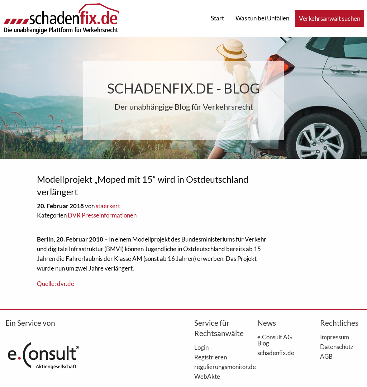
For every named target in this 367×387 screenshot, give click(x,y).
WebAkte (207, 376)
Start (217, 18)
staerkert (108, 206)
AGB (326, 356)
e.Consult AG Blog (274, 340)
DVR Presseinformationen (102, 215)
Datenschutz (336, 346)
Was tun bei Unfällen (262, 18)
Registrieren (210, 356)
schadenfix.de (275, 352)
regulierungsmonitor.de (215, 366)
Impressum (334, 336)
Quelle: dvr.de (55, 283)
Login (201, 347)
